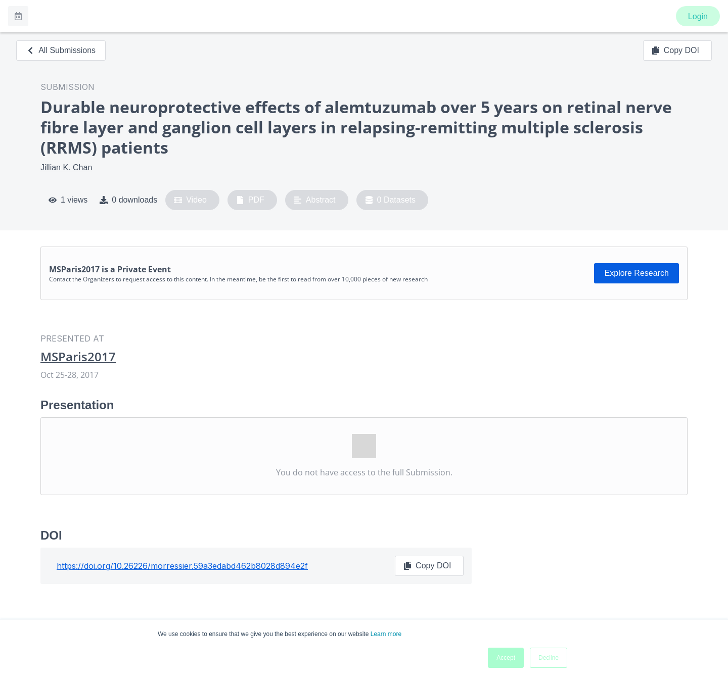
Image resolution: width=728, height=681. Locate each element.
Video (190, 200)
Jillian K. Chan (66, 167)
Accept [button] (505, 657)
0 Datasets (390, 200)
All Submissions (61, 50)
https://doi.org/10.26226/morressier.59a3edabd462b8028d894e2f (182, 566)
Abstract (315, 200)
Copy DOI (675, 50)
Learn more (386, 634)
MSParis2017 (78, 357)
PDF (250, 200)
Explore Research (637, 273)
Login (698, 16)
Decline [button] (548, 657)
